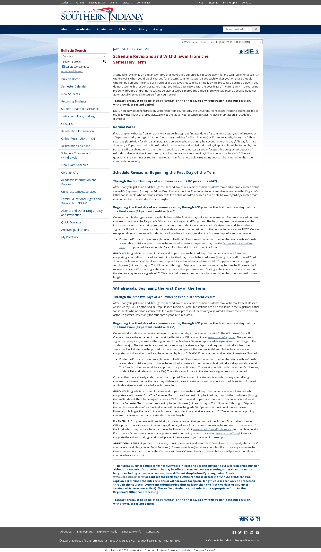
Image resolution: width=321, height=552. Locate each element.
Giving (157, 29)
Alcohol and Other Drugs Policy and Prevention (82, 213)
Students (65, 2)
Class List (67, 124)
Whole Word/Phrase (77, 66)
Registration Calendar (75, 146)
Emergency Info (131, 531)
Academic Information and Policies (78, 182)
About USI (66, 531)
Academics (83, 29)
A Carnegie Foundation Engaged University (232, 540)
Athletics (125, 29)
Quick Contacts (71, 222)
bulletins (113, 550)
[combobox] (222, 41)
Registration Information (77, 131)
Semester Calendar (73, 86)
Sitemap (213, 2)
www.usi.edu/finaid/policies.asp (213, 429)
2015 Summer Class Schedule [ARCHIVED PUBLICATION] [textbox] (216, 42)
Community (143, 2)
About (65, 29)
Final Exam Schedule (74, 165)
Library (142, 29)
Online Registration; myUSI (78, 138)
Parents (80, 2)
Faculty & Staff (97, 2)
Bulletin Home (70, 79)
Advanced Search (72, 71)
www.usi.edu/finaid (228, 433)
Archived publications (75, 230)
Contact (246, 2)
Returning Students (73, 101)
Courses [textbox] (67, 56)
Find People (230, 2)
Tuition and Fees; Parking (78, 116)
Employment (85, 531)
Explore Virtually (107, 531)
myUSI (200, 2)
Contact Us (152, 531)
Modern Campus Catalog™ (199, 550)
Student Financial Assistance (80, 109)
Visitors (127, 2)
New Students (70, 94)
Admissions (105, 29)
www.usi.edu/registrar (221, 337)
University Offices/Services (78, 191)
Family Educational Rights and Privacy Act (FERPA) (81, 201)
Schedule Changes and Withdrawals (76, 155)
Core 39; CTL (69, 172)
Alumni (114, 2)
